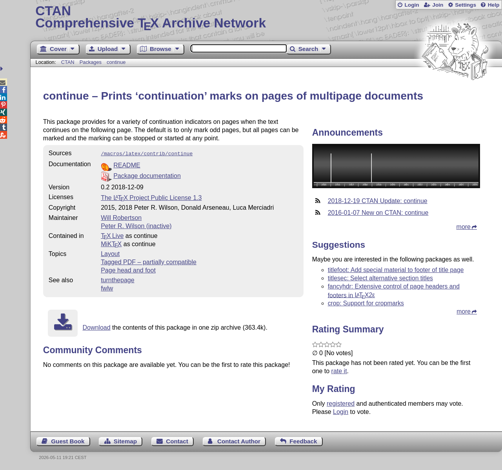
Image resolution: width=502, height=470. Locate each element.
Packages (91, 62)
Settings (465, 5)
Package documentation (147, 175)
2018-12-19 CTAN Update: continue (377, 201)
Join (437, 5)
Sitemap (125, 441)
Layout (110, 253)
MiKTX (111, 243)
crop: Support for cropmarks (366, 303)
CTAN (68, 62)
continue (116, 62)
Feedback (303, 441)
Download (96, 326)
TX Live (112, 235)
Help (494, 5)
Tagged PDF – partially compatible (148, 261)
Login (411, 5)
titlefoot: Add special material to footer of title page (396, 270)
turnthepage (117, 279)
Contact (177, 441)
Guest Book (67, 441)
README (126, 164)
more (464, 226)
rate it (339, 371)
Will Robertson (121, 217)
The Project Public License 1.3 (151, 197)
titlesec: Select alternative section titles (380, 278)
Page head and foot (128, 269)
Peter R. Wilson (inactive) (136, 225)
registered (341, 403)
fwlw (107, 287)
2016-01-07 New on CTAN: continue (378, 212)
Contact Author (238, 441)
